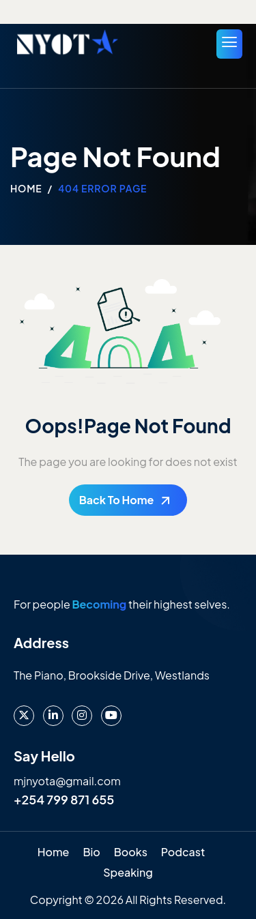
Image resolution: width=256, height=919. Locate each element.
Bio (91, 852)
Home (54, 852)
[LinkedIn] (53, 715)
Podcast (183, 852)
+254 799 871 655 (64, 799)
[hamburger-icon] (229, 44)
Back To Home (116, 500)
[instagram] (82, 715)
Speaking (128, 872)
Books (130, 852)
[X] (24, 715)
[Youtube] (111, 715)
